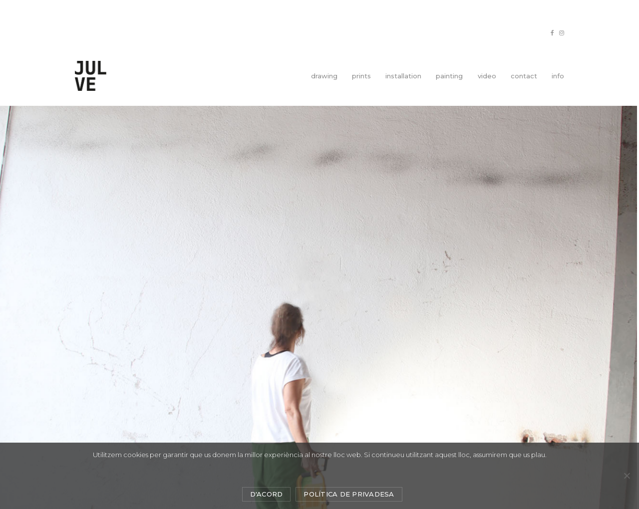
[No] (627, 476)
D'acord (266, 494)
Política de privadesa (349, 494)
